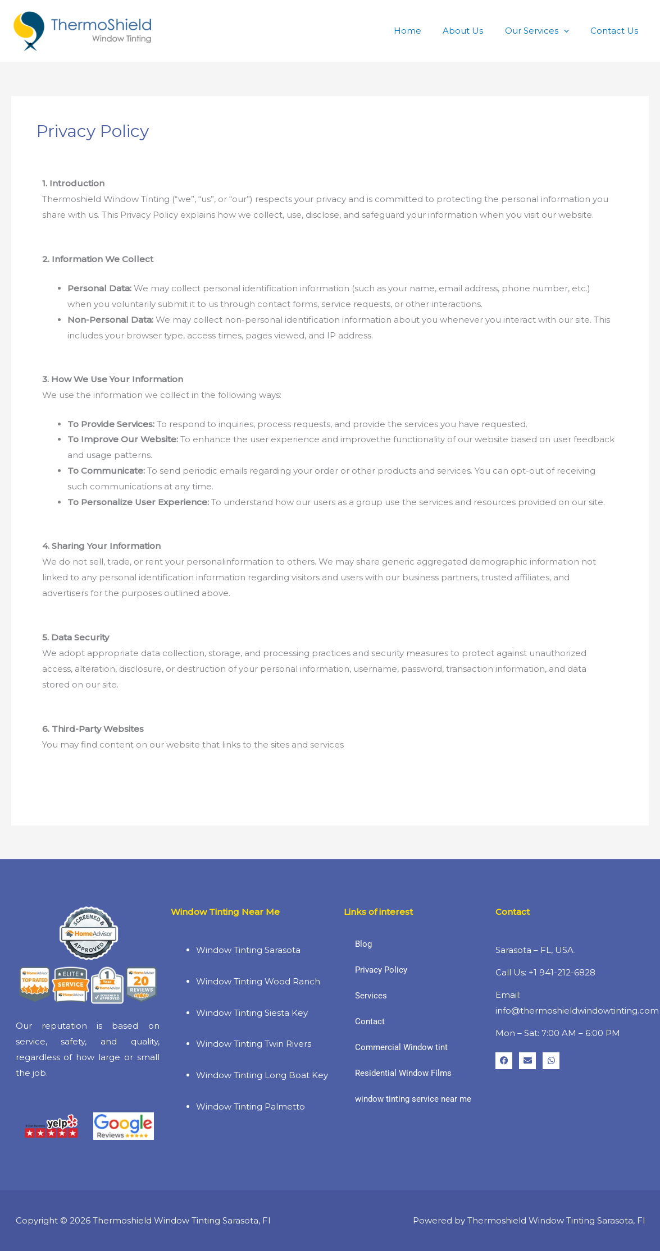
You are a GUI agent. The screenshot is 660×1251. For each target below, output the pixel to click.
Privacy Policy (381, 970)
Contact (370, 1021)
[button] (570, 30)
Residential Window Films (403, 1073)
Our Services (544, 30)
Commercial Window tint (401, 1047)
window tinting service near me (413, 1099)
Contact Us (616, 30)
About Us (474, 30)
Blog (363, 944)
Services (371, 996)
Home (424, 30)
